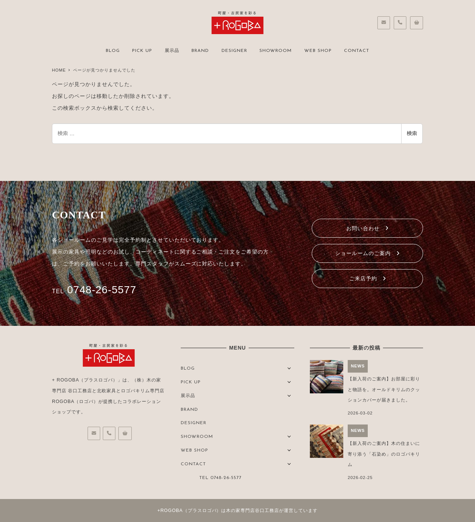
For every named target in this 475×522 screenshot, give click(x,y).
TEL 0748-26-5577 (220, 478)
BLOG (188, 368)
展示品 (188, 396)
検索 (412, 133)
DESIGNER (193, 423)
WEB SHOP (194, 450)
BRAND (189, 409)
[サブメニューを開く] (289, 367)
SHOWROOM (197, 437)
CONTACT (193, 464)
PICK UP (191, 382)
